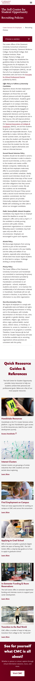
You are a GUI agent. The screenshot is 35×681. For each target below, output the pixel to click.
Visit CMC (17, 673)
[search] (27, 2)
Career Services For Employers (12, 27)
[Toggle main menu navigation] (31, 2)
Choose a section (12, 39)
